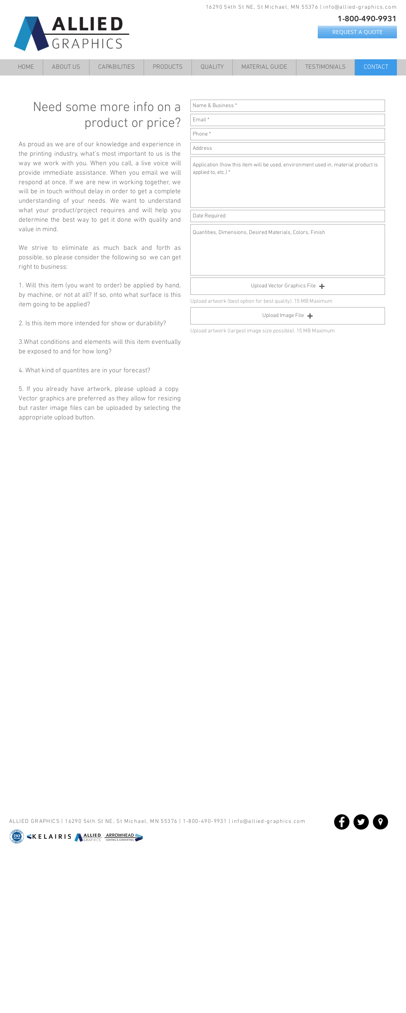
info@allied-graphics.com (360, 7)
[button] (287, 286)
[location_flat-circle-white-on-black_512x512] (380, 822)
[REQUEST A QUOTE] (357, 32)
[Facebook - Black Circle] (341, 822)
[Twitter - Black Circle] (361, 822)
